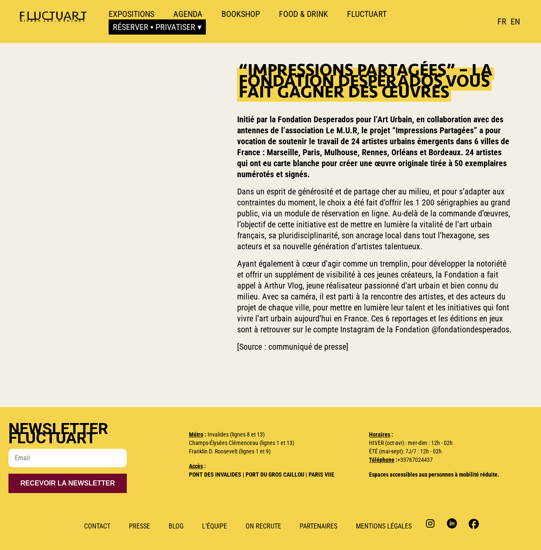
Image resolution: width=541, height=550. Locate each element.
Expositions (131, 14)
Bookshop (240, 14)
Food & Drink (303, 14)
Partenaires (318, 526)
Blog (176, 526)
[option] (515, 21)
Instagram (431, 523)
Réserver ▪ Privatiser (154, 27)
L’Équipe (214, 526)
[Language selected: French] (510, 21)
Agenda (187, 14)
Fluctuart (367, 14)
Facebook (472, 523)
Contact (97, 526)
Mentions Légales (384, 526)
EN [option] (515, 21)
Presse (139, 526)
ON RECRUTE (263, 526)
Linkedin (452, 523)
